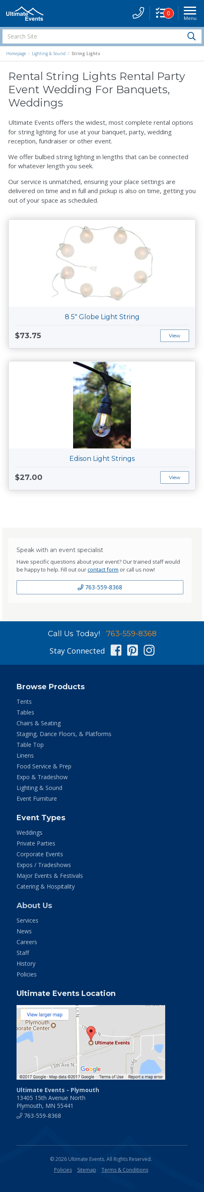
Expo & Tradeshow (42, 777)
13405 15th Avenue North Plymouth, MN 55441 (58, 1098)
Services (27, 920)
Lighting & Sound (49, 53)
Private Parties (36, 843)
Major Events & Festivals (50, 875)
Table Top (30, 745)
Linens (25, 755)
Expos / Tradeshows (44, 865)
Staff (23, 953)
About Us (34, 905)
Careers (27, 942)
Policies (27, 974)
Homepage (16, 53)
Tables (25, 712)
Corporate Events (40, 854)
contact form (103, 569)
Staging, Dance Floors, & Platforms (64, 734)
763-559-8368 (100, 587)
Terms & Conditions (125, 1169)
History (26, 963)
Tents (24, 701)
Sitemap (86, 1169)
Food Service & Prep (44, 766)
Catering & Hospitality (46, 886)
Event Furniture (37, 798)
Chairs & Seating (39, 723)
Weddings (30, 832)
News (24, 931)
